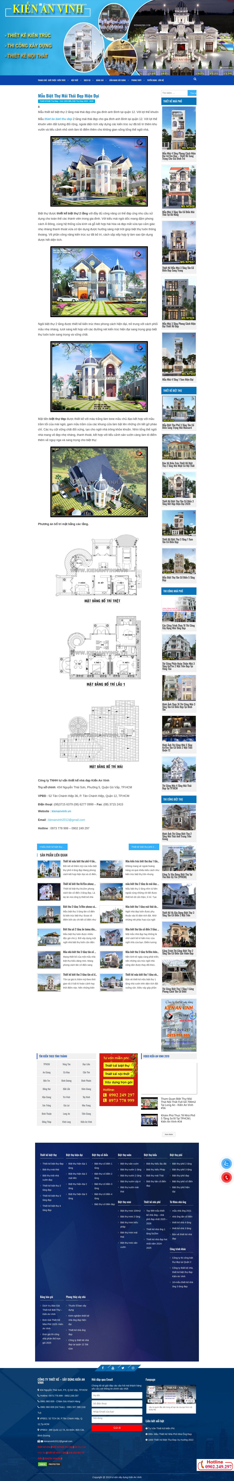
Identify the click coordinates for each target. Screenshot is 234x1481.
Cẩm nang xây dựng (117, 80)
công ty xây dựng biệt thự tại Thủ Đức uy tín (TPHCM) (177, 875)
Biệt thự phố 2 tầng (182, 1163)
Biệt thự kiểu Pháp (155, 1169)
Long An (66, 1113)
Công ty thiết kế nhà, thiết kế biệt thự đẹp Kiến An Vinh (182, 1272)
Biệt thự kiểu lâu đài (156, 1163)
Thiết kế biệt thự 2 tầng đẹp (52, 1187)
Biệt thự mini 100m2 (130, 1210)
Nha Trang (86, 1105)
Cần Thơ (86, 1072)
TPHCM (46, 1064)
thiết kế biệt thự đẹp (62, 1447)
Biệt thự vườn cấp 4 (130, 1181)
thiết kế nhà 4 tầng (181, 1222)
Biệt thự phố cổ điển (182, 1181)
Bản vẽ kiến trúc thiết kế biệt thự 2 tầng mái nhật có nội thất (178, 464)
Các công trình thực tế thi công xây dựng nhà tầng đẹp (178, 627)
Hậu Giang (46, 1097)
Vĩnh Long (66, 1121)
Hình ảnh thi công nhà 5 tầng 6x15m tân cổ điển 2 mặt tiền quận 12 (177, 747)
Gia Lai (67, 1105)
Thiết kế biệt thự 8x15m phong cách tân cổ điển (80, 884)
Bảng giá (100, 80)
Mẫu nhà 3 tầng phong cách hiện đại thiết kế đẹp (179, 325)
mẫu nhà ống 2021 (181, 1210)
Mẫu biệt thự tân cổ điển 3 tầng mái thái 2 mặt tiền (142, 929)
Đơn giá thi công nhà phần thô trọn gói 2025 (51, 1338)
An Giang (47, 1072)
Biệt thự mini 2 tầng (130, 1216)
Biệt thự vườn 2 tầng (130, 1175)
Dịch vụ (87, 80)
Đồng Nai (47, 1089)
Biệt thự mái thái (51, 1169)
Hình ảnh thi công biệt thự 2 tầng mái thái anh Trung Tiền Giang (177, 836)
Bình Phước (86, 1080)
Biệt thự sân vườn (129, 1163)
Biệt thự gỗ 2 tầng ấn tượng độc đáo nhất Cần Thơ (80, 929)
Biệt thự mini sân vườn (128, 1245)
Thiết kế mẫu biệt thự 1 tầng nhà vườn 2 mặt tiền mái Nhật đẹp (142, 974)
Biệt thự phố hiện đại (181, 1189)
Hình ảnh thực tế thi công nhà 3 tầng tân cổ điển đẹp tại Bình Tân (178, 706)
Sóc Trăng (46, 1105)
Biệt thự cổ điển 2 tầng (103, 1175)
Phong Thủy (136, 80)
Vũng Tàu (67, 1064)
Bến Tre (46, 1080)
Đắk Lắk (66, 1089)
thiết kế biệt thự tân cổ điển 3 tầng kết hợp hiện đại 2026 (178, 502)
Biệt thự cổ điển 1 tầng (103, 1165)
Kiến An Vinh (86, 1121)
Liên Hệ (161, 80)
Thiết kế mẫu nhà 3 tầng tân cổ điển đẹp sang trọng (178, 269)
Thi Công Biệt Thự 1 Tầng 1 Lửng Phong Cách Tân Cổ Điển (178, 990)
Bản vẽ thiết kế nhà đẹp (182, 1236)
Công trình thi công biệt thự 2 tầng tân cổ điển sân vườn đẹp (178, 952)
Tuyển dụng (152, 80)
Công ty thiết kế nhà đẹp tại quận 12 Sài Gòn (78, 1344)
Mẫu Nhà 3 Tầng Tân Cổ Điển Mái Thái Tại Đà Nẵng (178, 213)
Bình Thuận (47, 1113)
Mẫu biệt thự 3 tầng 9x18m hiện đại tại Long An (142, 952)
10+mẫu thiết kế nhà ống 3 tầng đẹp (182, 1284)
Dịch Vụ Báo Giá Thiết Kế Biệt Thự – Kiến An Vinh (52, 1309)
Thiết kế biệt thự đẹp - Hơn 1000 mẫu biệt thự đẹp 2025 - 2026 (66, 101)
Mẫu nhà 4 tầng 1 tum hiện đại (177, 379)
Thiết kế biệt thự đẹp (53, 1163)
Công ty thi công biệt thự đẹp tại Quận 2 (182, 1259)
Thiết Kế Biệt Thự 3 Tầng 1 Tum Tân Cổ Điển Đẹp (177, 540)
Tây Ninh (86, 1097)
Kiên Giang (86, 1089)
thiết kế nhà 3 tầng (181, 1228)
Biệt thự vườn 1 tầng (130, 1169)
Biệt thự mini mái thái (128, 1234)
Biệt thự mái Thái (154, 1175)
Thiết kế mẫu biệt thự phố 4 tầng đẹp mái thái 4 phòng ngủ (80, 861)
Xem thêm (169, 1134)
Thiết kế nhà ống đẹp (76, 1332)
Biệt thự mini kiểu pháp (129, 1224)
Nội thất (74, 80)
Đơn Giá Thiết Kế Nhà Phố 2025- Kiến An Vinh (53, 1324)
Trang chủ (42, 80)
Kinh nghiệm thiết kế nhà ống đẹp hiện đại (78, 1320)
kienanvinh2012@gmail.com (66, 819)
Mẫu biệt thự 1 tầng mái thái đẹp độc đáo (142, 906)
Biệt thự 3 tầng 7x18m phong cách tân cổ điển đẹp (80, 906)
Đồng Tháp (46, 1121)
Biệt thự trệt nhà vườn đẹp (51, 1177)
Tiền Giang (86, 1113)
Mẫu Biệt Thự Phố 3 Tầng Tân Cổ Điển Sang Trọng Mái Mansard (178, 426)
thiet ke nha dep (53, 1458)
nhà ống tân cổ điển (182, 1216)
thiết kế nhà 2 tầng (57, 1452)
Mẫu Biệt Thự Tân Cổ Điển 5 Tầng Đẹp (178, 579)
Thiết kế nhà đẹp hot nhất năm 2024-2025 (156, 1243)
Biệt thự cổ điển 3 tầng (103, 1186)
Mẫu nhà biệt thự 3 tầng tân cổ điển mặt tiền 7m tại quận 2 (80, 952)
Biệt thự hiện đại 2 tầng (77, 1186)
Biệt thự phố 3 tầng (182, 1169)
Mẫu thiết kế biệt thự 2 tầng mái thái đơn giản (54, 847)
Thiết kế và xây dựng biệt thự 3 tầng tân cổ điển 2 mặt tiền (178, 914)
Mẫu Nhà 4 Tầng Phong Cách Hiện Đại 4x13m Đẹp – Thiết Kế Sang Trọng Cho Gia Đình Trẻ (179, 156)
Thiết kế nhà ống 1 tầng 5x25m (155, 1231)
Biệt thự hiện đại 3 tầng (77, 1196)
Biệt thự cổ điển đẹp (104, 1204)
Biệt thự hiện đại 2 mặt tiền (77, 1175)
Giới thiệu (52, 80)
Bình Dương (66, 1080)
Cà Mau (66, 1072)
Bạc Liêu (86, 1064)
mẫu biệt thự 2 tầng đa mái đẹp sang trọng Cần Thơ (142, 884)
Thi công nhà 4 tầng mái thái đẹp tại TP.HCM (176, 787)
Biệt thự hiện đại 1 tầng (77, 1165)
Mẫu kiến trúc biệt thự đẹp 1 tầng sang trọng (142, 861)
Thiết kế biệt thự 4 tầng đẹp (52, 1208)
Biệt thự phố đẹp (180, 1175)
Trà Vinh (66, 1097)
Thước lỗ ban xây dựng (77, 1307)
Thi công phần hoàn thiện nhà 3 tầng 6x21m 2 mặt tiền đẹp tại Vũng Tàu (178, 666)
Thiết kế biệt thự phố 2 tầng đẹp (145, 847)
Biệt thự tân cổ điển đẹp (156, 1183)
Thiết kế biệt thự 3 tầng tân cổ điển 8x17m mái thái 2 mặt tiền (80, 974)
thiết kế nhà (44, 1447)
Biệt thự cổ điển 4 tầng (103, 1196)
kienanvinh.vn (61, 811)
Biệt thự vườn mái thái (129, 1189)
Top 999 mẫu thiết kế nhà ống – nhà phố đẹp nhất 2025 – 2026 (156, 1217)
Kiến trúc (61, 80)
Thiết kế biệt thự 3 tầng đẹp (52, 1197)
